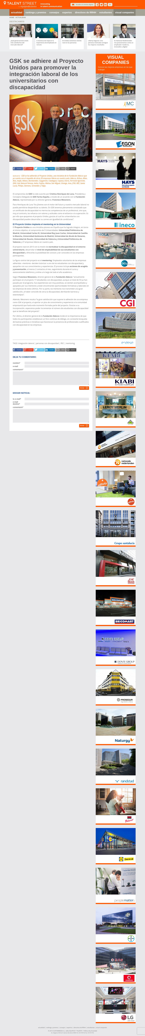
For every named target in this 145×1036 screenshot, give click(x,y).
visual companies (124, 12)
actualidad (16, 12)
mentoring (70, 343)
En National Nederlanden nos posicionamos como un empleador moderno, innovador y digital (123, 44)
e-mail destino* (16, 403)
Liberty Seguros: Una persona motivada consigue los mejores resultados (98, 43)
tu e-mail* (17, 399)
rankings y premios (35, 12)
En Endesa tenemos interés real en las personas (72, 42)
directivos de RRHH (85, 12)
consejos (54, 12)
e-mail (15, 366)
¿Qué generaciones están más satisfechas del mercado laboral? (19, 43)
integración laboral (26, 343)
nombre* (16, 363)
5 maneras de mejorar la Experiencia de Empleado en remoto (46, 43)
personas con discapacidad (47, 343)
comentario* (18, 370)
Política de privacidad (90, 1031)
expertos (67, 12)
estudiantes (105, 12)
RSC (62, 343)
